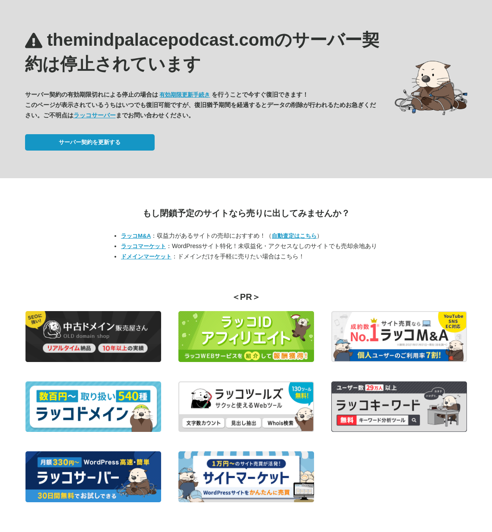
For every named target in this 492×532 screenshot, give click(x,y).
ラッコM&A (136, 236)
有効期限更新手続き (184, 94)
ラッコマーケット (143, 246)
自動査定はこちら (294, 236)
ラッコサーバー (94, 115)
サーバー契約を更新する (90, 142)
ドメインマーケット (146, 256)
